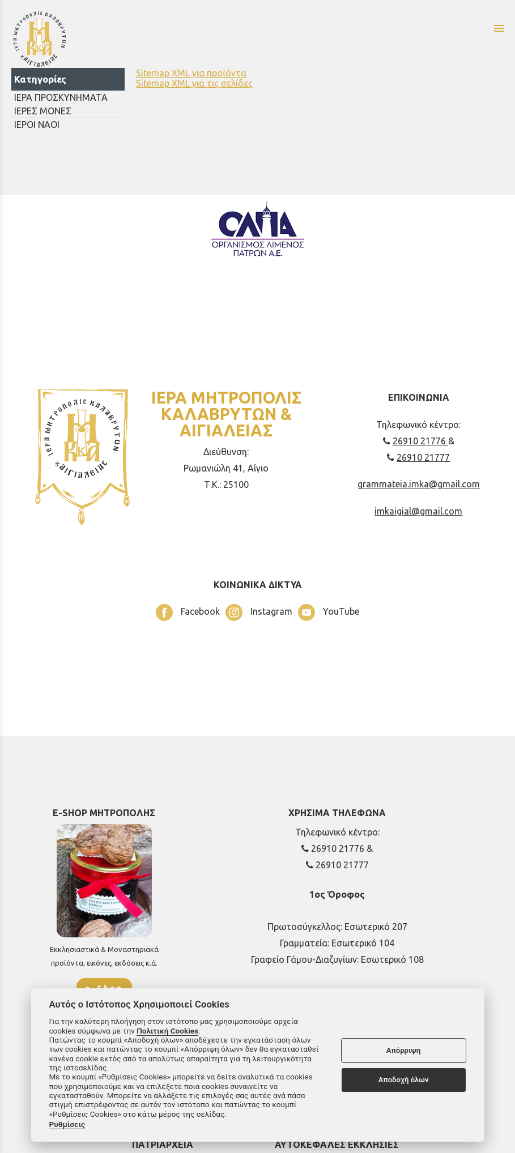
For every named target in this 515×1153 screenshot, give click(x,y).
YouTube (328, 612)
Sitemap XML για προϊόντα (191, 73)
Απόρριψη (403, 1050)
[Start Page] (142, 38)
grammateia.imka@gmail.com (418, 484)
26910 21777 (418, 457)
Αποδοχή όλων (403, 1079)
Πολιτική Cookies (167, 1030)
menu (499, 28)
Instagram (258, 612)
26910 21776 (415, 441)
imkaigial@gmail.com (418, 511)
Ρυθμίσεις (67, 1124)
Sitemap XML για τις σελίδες (194, 83)
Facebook (188, 612)
